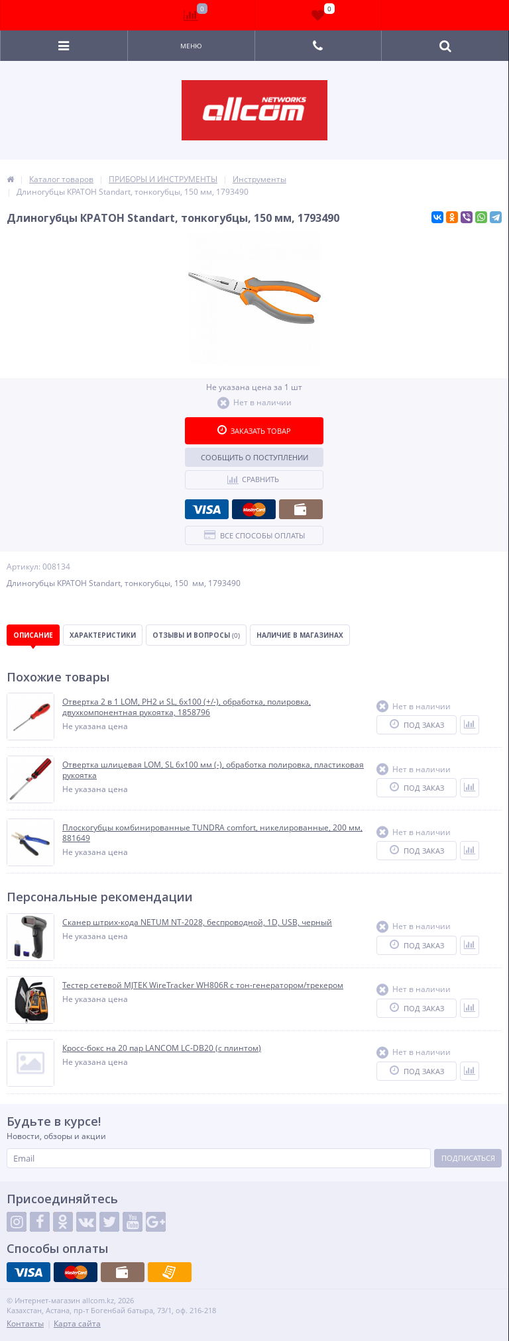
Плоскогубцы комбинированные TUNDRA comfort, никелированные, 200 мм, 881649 (212, 832)
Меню (191, 45)
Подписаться (468, 1158)
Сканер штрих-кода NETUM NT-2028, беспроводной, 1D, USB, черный (197, 922)
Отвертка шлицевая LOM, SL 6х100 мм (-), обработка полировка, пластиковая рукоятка (213, 770)
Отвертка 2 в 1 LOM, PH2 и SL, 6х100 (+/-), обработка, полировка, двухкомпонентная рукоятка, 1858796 (186, 707)
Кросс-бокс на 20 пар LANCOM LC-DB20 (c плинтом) (161, 1048)
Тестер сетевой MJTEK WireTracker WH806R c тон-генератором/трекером (202, 985)
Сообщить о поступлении (254, 457)
